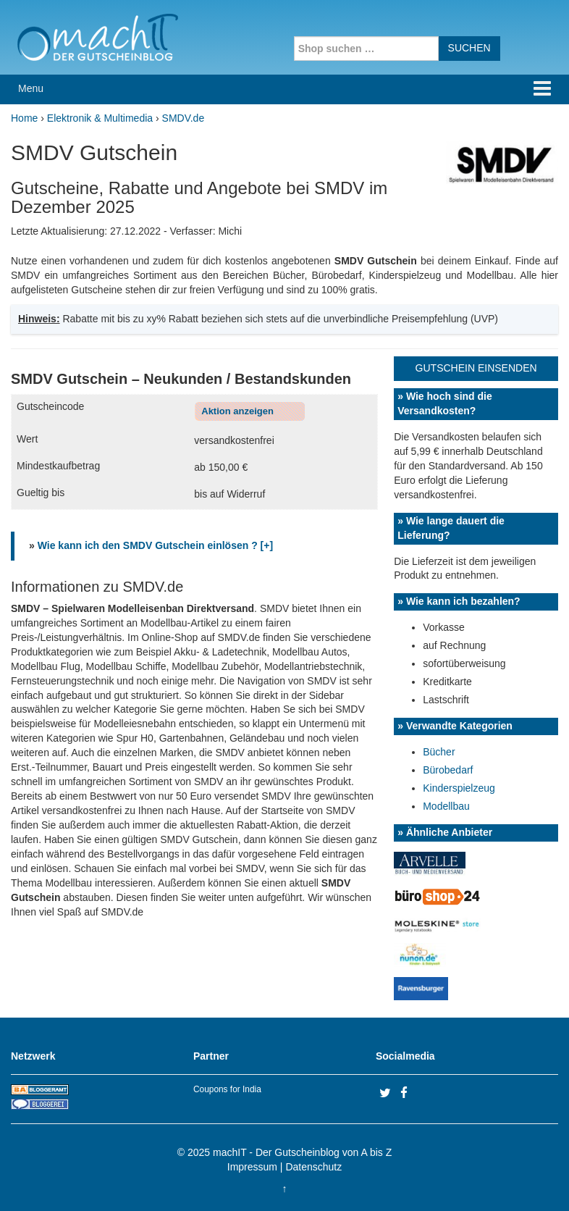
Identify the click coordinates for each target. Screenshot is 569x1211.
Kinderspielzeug (459, 788)
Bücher (439, 752)
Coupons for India (227, 1089)
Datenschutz (313, 1167)
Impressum (252, 1167)
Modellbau (446, 806)
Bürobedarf (448, 770)
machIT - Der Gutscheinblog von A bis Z (302, 1152)
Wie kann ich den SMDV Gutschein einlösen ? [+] (155, 545)
